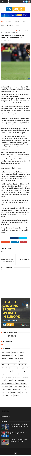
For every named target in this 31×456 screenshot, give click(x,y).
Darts (17, 384)
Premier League (5, 362)
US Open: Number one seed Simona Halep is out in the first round (19, 426)
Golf (3, 371)
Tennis (2, 26)
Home (2, 22)
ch (19, 393)
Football (8, 22)
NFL (19, 365)
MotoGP (24, 365)
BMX (15, 380)
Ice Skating (9, 374)
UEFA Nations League (7, 365)
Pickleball (26, 387)
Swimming (25, 377)
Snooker (27, 368)
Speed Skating (16, 377)
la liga (3, 374)
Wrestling (13, 393)
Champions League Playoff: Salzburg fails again (18, 433)
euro (23, 393)
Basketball (14, 362)
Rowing (3, 390)
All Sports (10, 26)
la (12, 31)
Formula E (23, 384)
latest (2, 345)
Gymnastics (13, 368)
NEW (16, 31)
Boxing (15, 356)
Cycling (21, 368)
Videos (17, 26)
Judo (3, 377)
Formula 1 (24, 22)
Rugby (16, 374)
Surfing (24, 390)
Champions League (7, 356)
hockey (23, 371)
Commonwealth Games (8, 384)
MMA (7, 368)
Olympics (4, 359)
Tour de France (5, 393)
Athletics (17, 22)
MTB (11, 387)
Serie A (9, 390)
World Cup (22, 374)
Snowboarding (16, 390)
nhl (11, 396)
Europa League (19, 359)
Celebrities (21, 380)
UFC (15, 365)
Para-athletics (18, 387)
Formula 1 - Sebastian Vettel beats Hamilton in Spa (18, 441)
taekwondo (17, 396)
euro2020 (9, 380)
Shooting (8, 377)
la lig (3, 396)
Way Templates (25, 450)
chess (3, 380)
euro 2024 (16, 371)
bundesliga (9, 371)
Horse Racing (5, 387)
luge (7, 396)
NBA (3, 368)
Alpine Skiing (22, 362)
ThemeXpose (12, 450)
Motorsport (15, 353)
